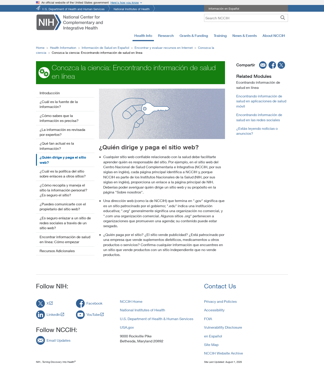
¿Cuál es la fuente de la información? (59, 104)
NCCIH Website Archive (223, 353)
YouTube (93, 314)
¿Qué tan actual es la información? (57, 145)
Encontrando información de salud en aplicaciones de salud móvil (261, 101)
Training (220, 35)
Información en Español (224, 8)
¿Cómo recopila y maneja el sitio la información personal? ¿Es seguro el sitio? (63, 190)
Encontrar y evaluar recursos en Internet (164, 47)
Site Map (211, 344)
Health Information (63, 47)
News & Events (244, 35)
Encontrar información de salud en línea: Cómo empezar (65, 239)
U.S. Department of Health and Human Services (73, 8)
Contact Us (220, 286)
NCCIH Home (131, 301)
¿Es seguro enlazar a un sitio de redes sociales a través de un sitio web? (65, 223)
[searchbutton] (283, 17)
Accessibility (214, 310)
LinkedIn (53, 314)
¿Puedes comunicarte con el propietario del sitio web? (63, 206)
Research (166, 35)
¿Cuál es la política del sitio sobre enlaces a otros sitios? (63, 173)
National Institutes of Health (132, 8)
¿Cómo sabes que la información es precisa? (59, 118)
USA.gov (127, 327)
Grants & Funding (194, 35)
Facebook (94, 303)
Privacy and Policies (220, 301)
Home (40, 47)
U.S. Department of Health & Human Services (156, 318)
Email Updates (58, 340)
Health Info (143, 35)
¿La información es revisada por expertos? (62, 132)
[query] (246, 18)
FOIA (208, 318)
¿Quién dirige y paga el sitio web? (63, 159)
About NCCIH (274, 35)
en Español (213, 336)
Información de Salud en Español (105, 47)
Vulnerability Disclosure (223, 327)
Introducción (50, 93)
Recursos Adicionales (57, 251)
